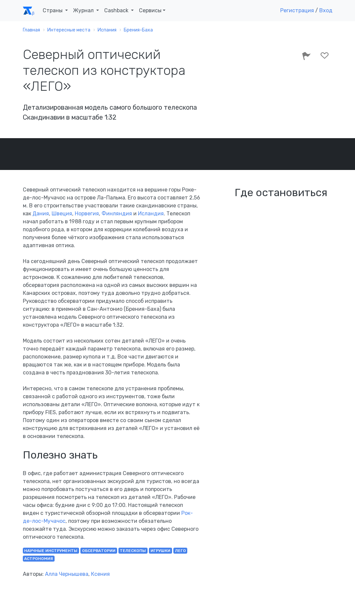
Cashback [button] (117, 10)
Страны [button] (53, 10)
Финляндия (117, 213)
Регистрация (297, 10)
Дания (40, 213)
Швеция (62, 213)
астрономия (38, 558)
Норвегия (87, 213)
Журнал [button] (84, 10)
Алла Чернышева (66, 574)
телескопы (133, 550)
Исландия (151, 213)
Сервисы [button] (150, 10)
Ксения (100, 574)
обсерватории (98, 550)
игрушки (160, 550)
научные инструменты (50, 550)
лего (180, 550)
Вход (326, 10)
